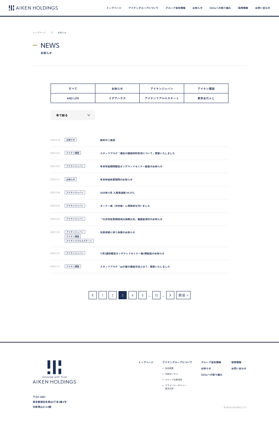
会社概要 (169, 368)
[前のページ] (93, 295)
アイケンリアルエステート (162, 98)
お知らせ (197, 8)
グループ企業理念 (173, 379)
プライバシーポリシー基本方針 (175, 387)
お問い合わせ (262, 8)
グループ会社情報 (175, 8)
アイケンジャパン (161, 88)
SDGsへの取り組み (220, 8)
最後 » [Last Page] (183, 295)
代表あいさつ (171, 373)
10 (156, 295)
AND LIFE (73, 98)
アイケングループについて (143, 8)
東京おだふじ (206, 98)
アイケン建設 (206, 88)
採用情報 (243, 8)
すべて (73, 88)
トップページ (113, 8)
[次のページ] (170, 295)
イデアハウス (117, 98)
